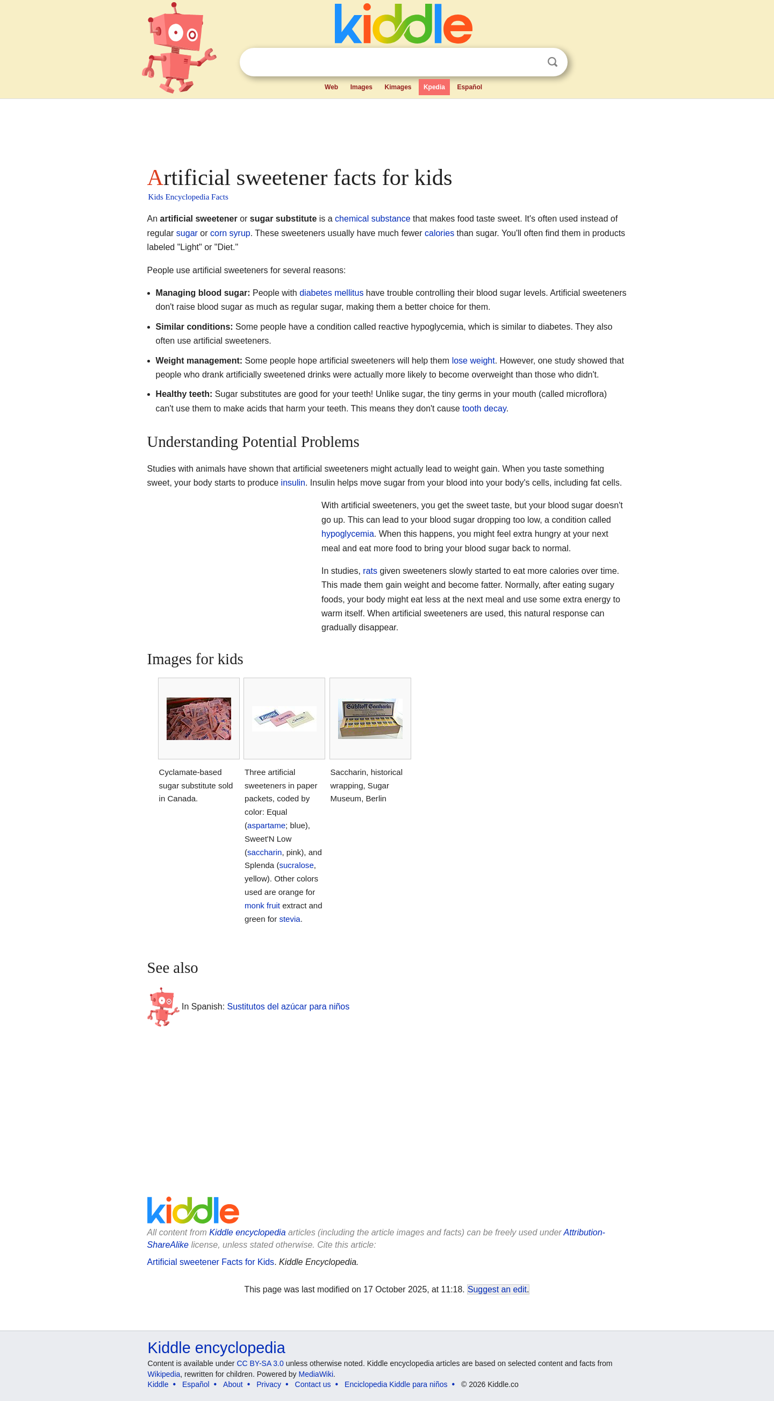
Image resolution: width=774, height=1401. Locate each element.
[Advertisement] (386, 129)
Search (552, 62)
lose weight (473, 360)
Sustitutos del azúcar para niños (288, 1006)
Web (331, 87)
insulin (293, 482)
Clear (530, 62)
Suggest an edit (497, 1289)
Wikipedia (164, 1374)
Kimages (397, 87)
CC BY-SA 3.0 (259, 1363)
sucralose (296, 865)
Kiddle (158, 1384)
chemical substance (373, 218)
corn (218, 233)
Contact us (313, 1384)
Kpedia (434, 87)
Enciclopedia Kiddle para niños (396, 1384)
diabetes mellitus (331, 292)
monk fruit (262, 905)
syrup (240, 233)
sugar (187, 233)
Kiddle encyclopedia (247, 1232)
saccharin (264, 852)
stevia (289, 918)
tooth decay (484, 408)
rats (370, 570)
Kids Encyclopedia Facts (188, 197)
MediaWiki (316, 1374)
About (233, 1384)
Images (361, 87)
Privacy (268, 1384)
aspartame (266, 825)
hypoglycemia (347, 533)
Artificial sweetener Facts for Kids (211, 1262)
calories (439, 233)
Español (469, 87)
